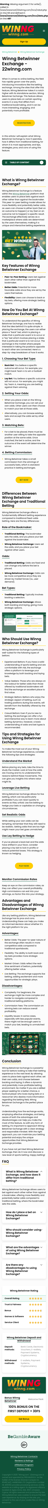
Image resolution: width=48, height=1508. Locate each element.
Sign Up (24, 41)
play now (24, 866)
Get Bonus (24, 1418)
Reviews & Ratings (24, 1460)
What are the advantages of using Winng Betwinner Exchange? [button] (22, 1250)
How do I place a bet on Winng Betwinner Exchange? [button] (21, 1215)
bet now (24, 480)
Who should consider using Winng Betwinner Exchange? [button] (23, 1233)
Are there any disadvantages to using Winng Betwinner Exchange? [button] (21, 1269)
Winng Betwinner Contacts (24, 1456)
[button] (24, 162)
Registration (24, 123)
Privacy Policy (24, 1469)
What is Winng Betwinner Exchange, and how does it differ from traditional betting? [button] (23, 1176)
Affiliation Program (23, 1464)
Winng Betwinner (9, 52)
